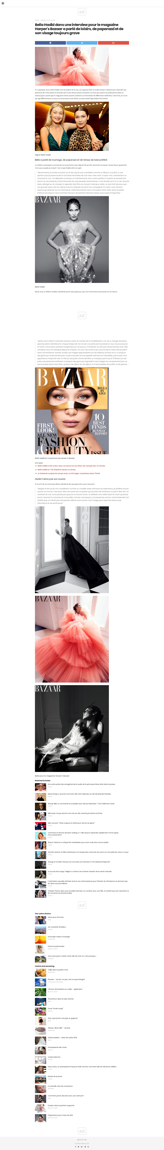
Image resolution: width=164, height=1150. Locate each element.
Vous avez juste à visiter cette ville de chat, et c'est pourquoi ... (72, 956)
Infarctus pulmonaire (56, 946)
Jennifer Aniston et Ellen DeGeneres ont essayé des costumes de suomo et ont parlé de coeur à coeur (88, 852)
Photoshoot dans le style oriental (60, 999)
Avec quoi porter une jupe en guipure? (63, 1018)
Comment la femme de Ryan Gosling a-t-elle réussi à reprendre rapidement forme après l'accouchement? (83, 834)
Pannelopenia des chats (57, 1047)
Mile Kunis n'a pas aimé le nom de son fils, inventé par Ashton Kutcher (75, 813)
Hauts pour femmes (56, 917)
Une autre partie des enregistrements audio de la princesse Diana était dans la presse (81, 784)
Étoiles (37, 20)
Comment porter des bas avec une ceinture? (66, 1096)
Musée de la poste (55, 1076)
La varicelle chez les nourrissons (60, 1086)
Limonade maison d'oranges (59, 937)
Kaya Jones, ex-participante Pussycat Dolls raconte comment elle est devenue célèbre (82, 1067)
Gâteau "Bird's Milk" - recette (59, 1028)
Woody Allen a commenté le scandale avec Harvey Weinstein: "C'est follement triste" (81, 804)
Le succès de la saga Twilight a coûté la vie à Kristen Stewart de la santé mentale (80, 871)
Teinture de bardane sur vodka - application (65, 989)
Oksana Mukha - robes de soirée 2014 (62, 1037)
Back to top (82, 1140)
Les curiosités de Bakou (57, 927)
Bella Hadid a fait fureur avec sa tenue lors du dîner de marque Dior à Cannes (71, 466)
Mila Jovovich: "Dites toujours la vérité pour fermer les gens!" (71, 823)
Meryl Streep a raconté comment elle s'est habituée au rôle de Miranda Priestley (79, 794)
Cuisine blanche (54, 1057)
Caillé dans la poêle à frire (58, 970)
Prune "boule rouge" (55, 1008)
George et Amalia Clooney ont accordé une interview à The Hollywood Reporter (79, 862)
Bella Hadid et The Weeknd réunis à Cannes (57, 469)
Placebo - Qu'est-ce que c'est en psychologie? (66, 979)
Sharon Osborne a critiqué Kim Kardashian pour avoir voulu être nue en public (78, 842)
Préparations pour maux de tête (60, 1115)
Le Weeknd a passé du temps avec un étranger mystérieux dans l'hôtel (69, 473)
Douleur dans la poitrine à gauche (61, 1105)
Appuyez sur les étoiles (48, 20)
